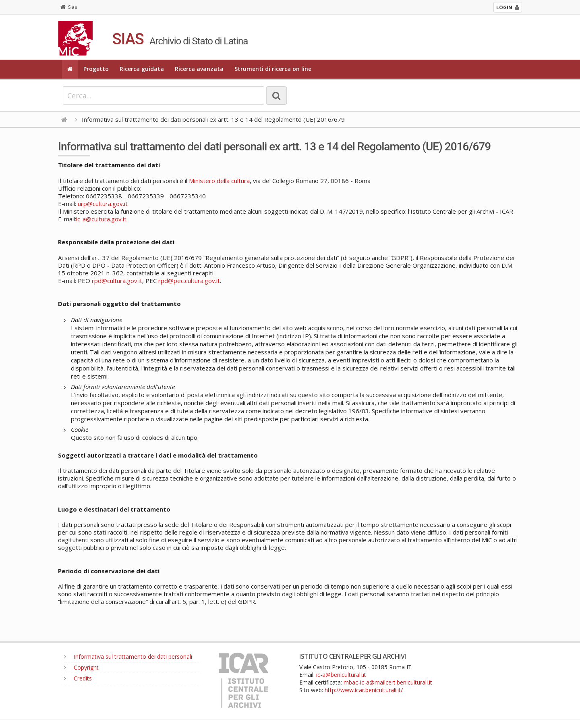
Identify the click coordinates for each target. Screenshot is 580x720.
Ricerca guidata (142, 69)
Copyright (81, 667)
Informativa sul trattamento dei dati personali (128, 656)
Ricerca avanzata (199, 69)
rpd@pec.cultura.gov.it (189, 281)
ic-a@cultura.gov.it (101, 219)
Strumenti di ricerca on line (272, 69)
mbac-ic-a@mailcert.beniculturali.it (388, 682)
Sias (68, 7)
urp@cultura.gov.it (103, 204)
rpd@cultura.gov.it (117, 281)
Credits (78, 678)
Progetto (96, 69)
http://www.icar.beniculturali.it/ (364, 690)
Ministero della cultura (219, 181)
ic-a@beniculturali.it (341, 674)
